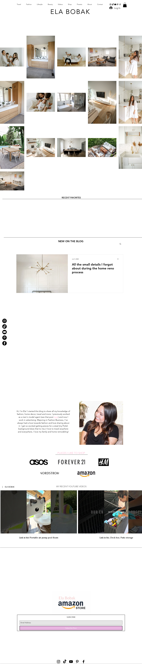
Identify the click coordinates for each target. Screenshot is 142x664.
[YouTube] (4, 332)
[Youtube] (115, 4)
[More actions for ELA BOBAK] (8, 487)
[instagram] (110, 4)
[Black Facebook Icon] (120, 4)
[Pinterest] (4, 337)
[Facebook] (4, 343)
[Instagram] (4, 321)
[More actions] (118, 259)
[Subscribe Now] (71, 628)
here (56, 417)
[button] (125, 5)
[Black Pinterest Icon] (118, 4)
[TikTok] (113, 4)
